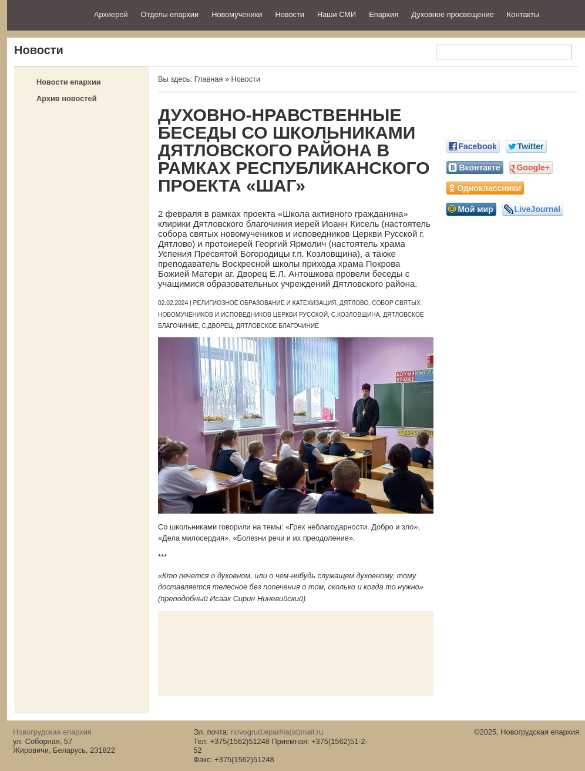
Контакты (523, 14)
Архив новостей (66, 98)
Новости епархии (68, 82)
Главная (208, 79)
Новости (289, 14)
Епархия (383, 14)
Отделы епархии (170, 14)
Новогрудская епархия (46, 14)
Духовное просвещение (452, 14)
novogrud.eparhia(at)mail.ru (277, 732)
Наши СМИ (336, 14)
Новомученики (236, 14)
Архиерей (111, 14)
